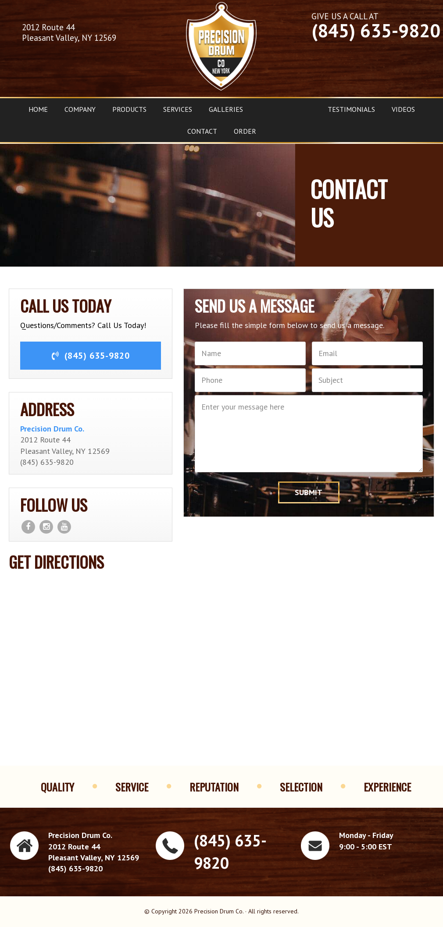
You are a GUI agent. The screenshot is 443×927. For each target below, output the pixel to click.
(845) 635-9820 (375, 30)
